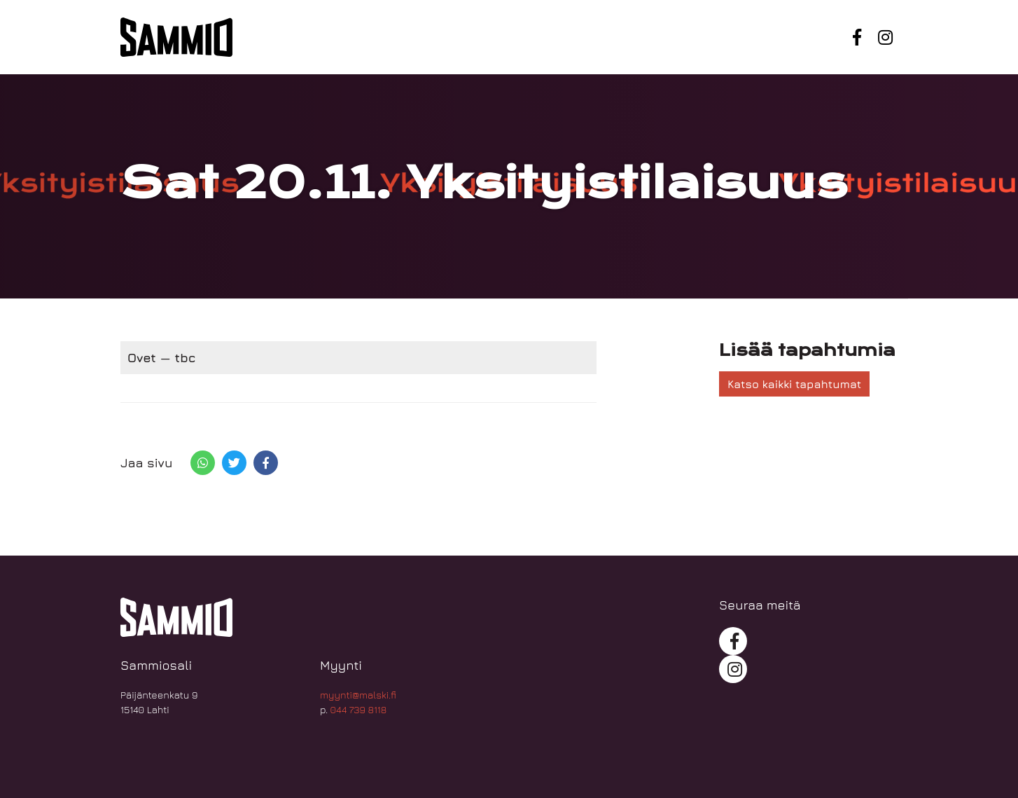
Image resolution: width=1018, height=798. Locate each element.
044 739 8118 (358, 709)
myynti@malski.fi (358, 695)
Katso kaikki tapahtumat (794, 384)
